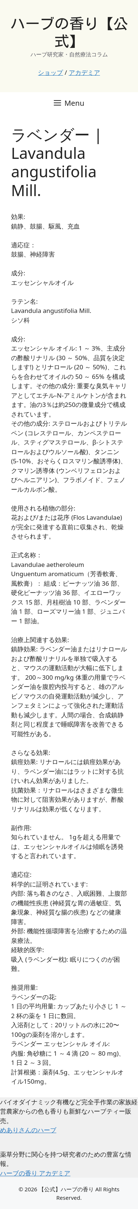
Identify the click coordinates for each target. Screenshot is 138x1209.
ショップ (50, 72)
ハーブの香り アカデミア (35, 1173)
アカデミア (84, 72)
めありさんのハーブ (28, 1130)
